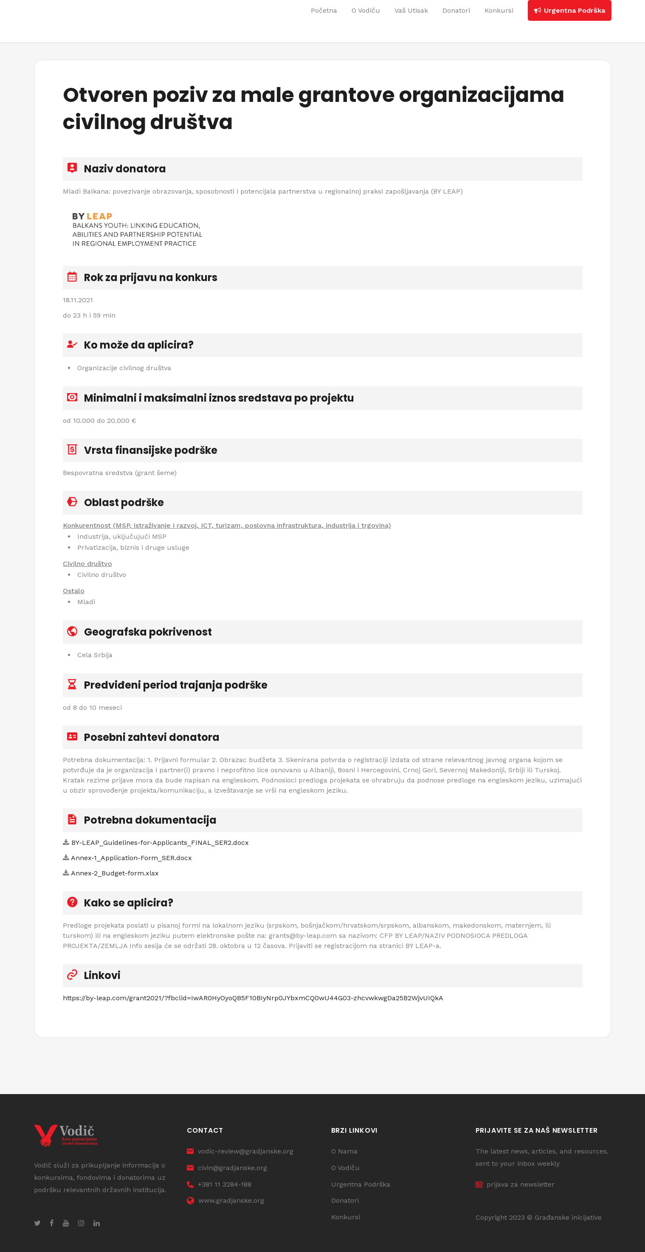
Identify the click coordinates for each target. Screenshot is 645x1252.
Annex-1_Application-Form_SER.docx (131, 858)
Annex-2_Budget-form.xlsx (115, 873)
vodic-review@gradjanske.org (240, 1151)
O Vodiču (345, 1168)
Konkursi (345, 1217)
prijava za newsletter (515, 1184)
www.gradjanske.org (225, 1200)
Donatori (345, 1200)
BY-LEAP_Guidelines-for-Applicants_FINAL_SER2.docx (160, 842)
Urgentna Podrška (360, 1184)
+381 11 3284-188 (219, 1184)
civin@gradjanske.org (227, 1168)
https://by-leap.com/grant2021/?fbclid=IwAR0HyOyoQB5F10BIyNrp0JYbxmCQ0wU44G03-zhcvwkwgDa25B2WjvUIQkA (253, 998)
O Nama (344, 1151)
